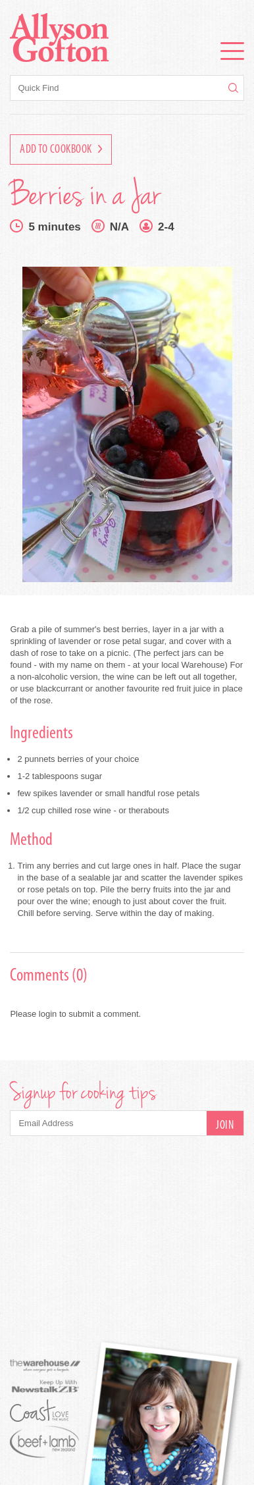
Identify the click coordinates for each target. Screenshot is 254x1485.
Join (225, 1126)
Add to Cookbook (61, 150)
